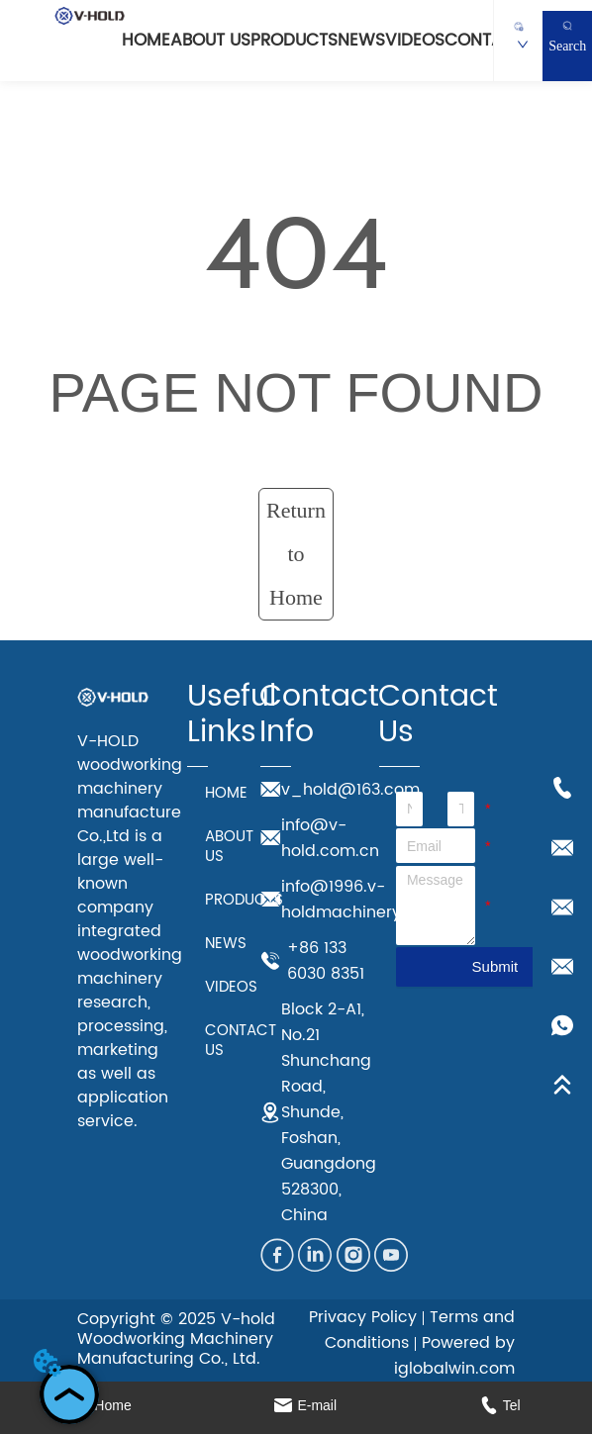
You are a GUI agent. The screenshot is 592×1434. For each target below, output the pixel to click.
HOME (146, 40)
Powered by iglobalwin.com (454, 1356)
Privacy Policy (363, 1317)
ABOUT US (210, 40)
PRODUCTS (294, 40)
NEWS (361, 40)
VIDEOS (414, 40)
